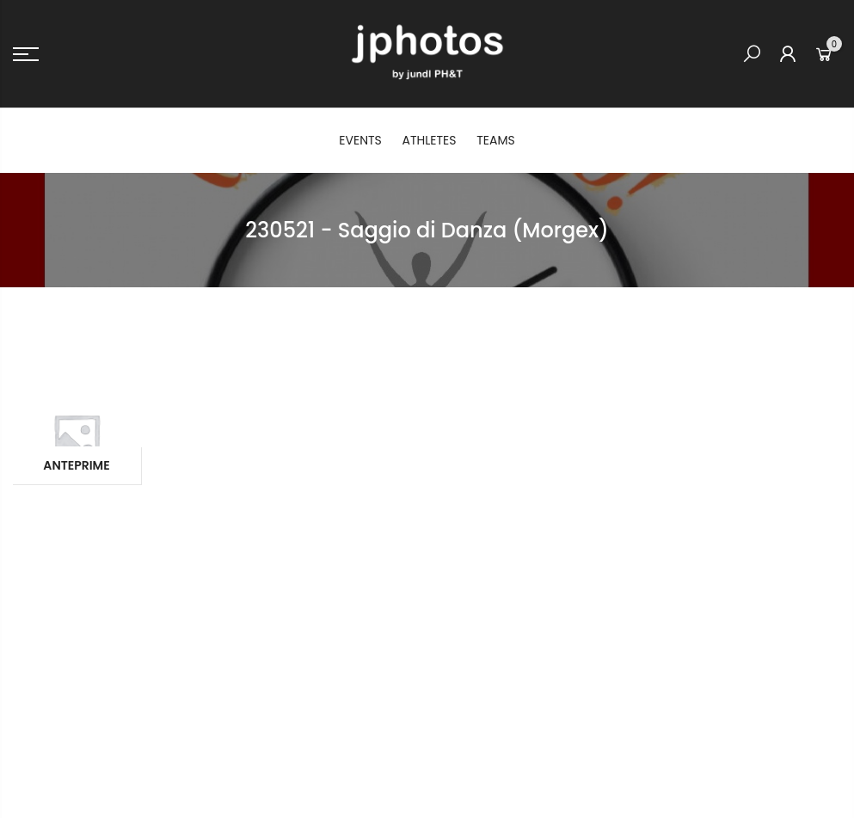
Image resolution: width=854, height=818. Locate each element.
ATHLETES (429, 140)
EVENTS (360, 140)
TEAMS (495, 140)
